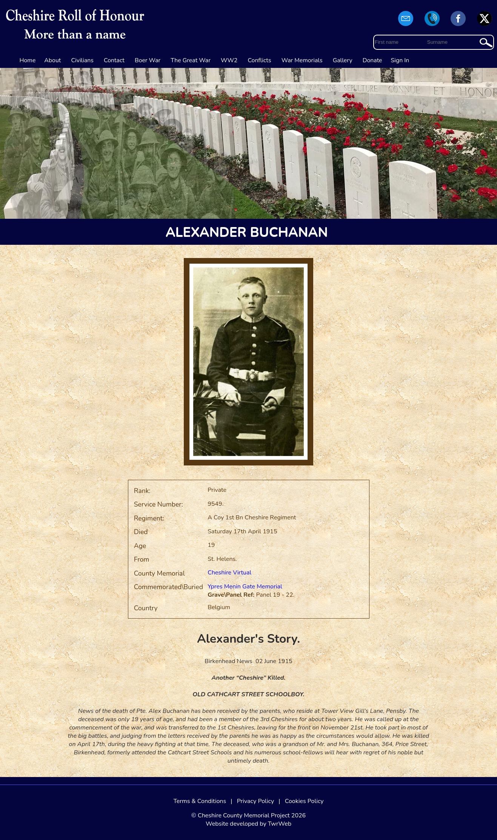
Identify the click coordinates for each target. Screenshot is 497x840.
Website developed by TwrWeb (248, 824)
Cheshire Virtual (229, 572)
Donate (372, 60)
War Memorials (302, 60)
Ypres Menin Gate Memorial (245, 586)
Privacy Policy (255, 801)
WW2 (229, 60)
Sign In (400, 60)
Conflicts (259, 60)
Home (28, 60)
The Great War (191, 60)
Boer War (147, 60)
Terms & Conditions (199, 801)
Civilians (82, 60)
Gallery (342, 60)
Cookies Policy (304, 801)
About (52, 60)
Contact (114, 60)
